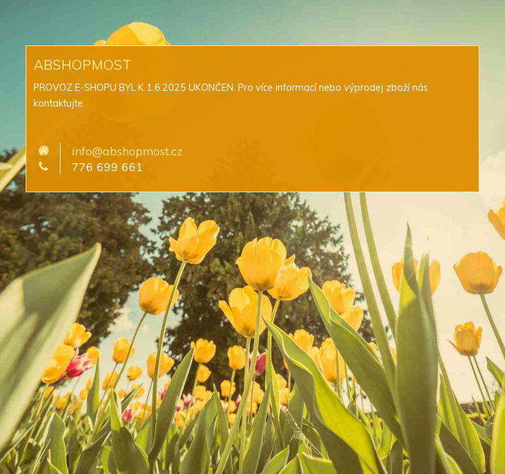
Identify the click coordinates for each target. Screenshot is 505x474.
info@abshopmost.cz (127, 151)
